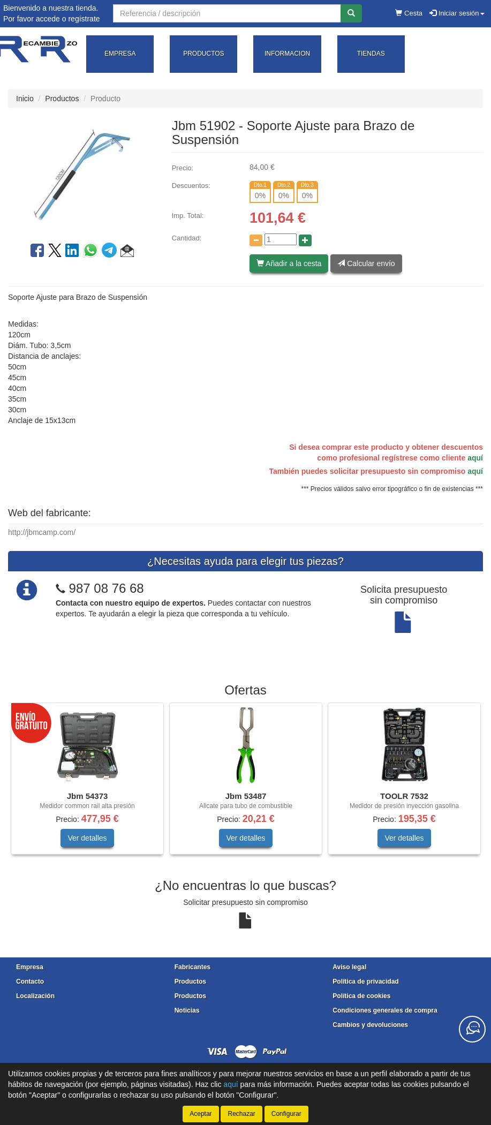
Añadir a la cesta (288, 263)
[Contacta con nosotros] (472, 1029)
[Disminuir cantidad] (256, 240)
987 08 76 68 (106, 588)
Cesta (408, 13)
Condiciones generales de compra (385, 1010)
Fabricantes (192, 967)
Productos (62, 98)
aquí (475, 458)
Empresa (29, 967)
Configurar (286, 1114)
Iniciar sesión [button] (456, 13)
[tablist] (245, 784)
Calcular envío (366, 263)
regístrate (84, 18)
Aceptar (200, 1114)
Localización (35, 996)
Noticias (187, 1010)
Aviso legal (349, 967)
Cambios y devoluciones (370, 1025)
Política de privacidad (365, 981)
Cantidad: (187, 238)
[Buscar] (351, 13)
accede (48, 18)
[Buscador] (227, 13)
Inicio (25, 98)
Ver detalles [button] (87, 838)
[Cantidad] (281, 239)
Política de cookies (361, 996)
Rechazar (241, 1114)
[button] (127, 252)
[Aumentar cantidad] (305, 240)
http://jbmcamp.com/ (41, 532)
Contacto (30, 981)
